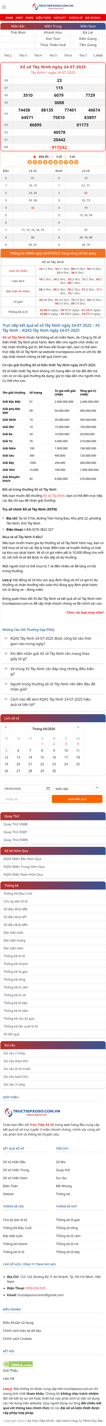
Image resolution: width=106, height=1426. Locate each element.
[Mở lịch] (48, 789)
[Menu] (4, 7)
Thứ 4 (38, 55)
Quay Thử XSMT (15, 832)
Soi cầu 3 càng (14, 1084)
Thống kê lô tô (14, 956)
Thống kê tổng (14, 979)
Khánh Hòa (53, 32)
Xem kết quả (77, 799)
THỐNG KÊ (76, 17)
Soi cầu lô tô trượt (17, 1069)
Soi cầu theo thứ (16, 1061)
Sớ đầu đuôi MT (15, 917)
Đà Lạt (88, 32)
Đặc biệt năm (13, 948)
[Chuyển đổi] (6, 638)
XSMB (9, 17)
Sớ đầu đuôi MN (15, 925)
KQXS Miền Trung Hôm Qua (24, 866)
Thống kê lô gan (16, 971)
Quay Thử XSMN (16, 840)
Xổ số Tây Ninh (54, 495)
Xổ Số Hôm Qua (16, 851)
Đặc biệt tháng (14, 940)
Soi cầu (9, 1045)
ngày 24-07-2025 (61, 72)
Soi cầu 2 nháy (14, 1053)
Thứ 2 (8, 55)
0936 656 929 (36, 1288)
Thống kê (11, 885)
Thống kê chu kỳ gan (19, 1018)
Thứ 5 (53, 55)
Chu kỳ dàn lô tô (16, 901)
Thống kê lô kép (15, 1003)
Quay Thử (11, 816)
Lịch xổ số (11, 718)
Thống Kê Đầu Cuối (18, 893)
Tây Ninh (38, 72)
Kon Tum (53, 38)
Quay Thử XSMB (15, 824)
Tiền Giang (88, 45)
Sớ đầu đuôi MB (15, 909)
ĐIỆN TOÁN (43, 17)
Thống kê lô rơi (15, 995)
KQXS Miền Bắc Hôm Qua (22, 859)
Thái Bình (17, 32)
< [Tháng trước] (6, 727)
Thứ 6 (68, 55)
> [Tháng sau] (78, 727)
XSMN (29, 17)
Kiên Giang (88, 38)
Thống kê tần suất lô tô (21, 1026)
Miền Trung (52, 26)
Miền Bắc (18, 26)
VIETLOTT (60, 17)
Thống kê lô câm (16, 987)
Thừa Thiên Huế (53, 45)
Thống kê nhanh (16, 964)
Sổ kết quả (11, 1034)
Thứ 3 (23, 55)
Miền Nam (88, 26)
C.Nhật (98, 55)
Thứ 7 (83, 55)
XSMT (19, 17)
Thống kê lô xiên (16, 1010)
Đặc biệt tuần (13, 932)
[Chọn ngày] (27, 789)
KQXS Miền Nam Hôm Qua (23, 874)
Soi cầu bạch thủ (16, 1076)
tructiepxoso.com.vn (70, 352)
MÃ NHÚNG (92, 17)
